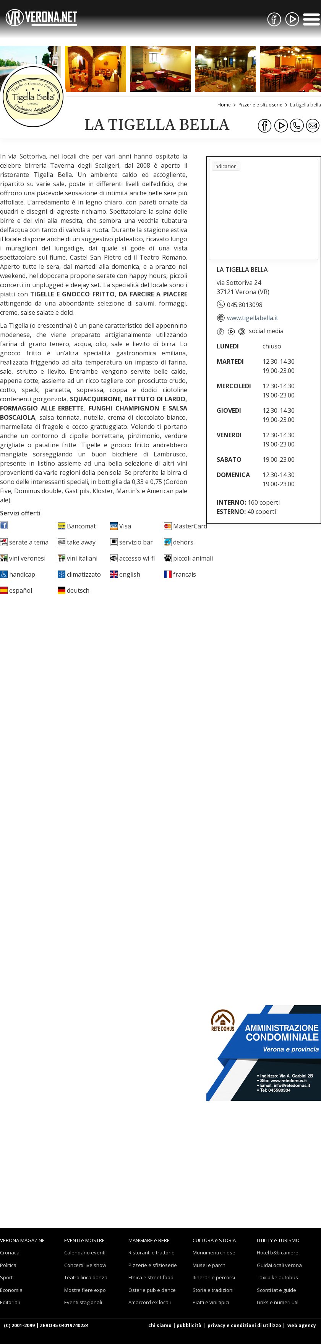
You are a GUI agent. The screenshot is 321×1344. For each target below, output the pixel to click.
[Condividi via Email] (313, 126)
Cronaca (9, 1252)
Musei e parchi (210, 1265)
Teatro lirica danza (85, 1277)
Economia (11, 1290)
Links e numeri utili (278, 1302)
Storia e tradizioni (213, 1290)
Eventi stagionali (83, 1302)
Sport (6, 1277)
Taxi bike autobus (277, 1277)
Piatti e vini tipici (211, 1302)
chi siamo (160, 1325)
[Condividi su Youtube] (281, 126)
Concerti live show (85, 1265)
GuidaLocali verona (279, 1265)
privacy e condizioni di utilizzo (244, 1325)
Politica (8, 1265)
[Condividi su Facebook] (265, 126)
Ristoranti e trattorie (151, 1252)
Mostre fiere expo (85, 1290)
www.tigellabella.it (247, 318)
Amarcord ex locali (149, 1302)
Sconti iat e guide (276, 1290)
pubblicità (189, 1325)
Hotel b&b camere (277, 1252)
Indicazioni (226, 166)
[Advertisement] (263, 581)
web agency (301, 1325)
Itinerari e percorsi (214, 1277)
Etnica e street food (150, 1277)
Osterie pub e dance (152, 1290)
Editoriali (10, 1302)
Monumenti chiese (214, 1252)
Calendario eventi (84, 1252)
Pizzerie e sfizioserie (152, 1265)
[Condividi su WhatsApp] (297, 126)
